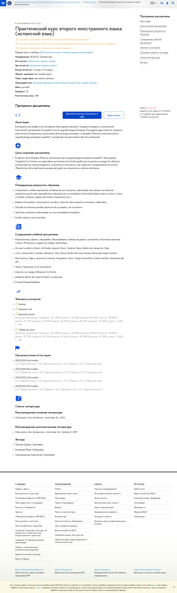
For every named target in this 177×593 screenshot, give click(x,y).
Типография (139, 502)
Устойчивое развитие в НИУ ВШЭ (30, 498)
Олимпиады (60, 498)
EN (156, 3)
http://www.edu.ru (102, 569)
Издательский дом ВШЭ (144, 493)
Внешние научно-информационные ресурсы (110, 522)
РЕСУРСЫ (139, 484)
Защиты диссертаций (103, 507)
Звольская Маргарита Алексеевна (49, 82)
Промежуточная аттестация (154, 52)
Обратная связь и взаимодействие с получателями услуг (71, 540)
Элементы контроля (150, 47)
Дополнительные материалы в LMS (82, 115)
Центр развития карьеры (66, 525)
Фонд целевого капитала (26, 521)
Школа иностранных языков (41, 61)
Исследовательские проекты (107, 493)
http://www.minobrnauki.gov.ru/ (29, 569)
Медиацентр (139, 507)
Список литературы (150, 57)
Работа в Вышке (22, 558)
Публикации (139, 516)
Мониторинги (100, 498)
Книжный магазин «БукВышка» (147, 498)
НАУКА (98, 484)
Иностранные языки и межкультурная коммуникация (66, 52)
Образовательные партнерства (69, 535)
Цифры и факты (22, 489)
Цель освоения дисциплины (153, 25)
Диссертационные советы (106, 502)
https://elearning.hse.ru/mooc (147, 569)
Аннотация (145, 21)
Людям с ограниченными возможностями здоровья (26, 548)
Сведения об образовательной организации (29, 541)
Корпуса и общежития (25, 507)
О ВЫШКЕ (20, 484)
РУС (152, 3)
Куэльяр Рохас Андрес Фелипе (82, 82)
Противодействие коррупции (28, 525)
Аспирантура (60, 516)
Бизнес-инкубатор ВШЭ (65, 530)
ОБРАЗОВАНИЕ (63, 484)
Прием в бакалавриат (64, 502)
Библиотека (139, 489)
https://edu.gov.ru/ (63, 569)
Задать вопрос (114, 115)
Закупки (18, 512)
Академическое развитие (105, 512)
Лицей (58, 489)
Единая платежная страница (27, 554)
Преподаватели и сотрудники (29, 502)
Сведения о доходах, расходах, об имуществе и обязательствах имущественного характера (31, 533)
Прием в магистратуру (65, 512)
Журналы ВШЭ (140, 512)
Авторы (144, 62)
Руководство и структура (27, 493)
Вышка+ (58, 507)
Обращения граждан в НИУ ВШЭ (30, 516)
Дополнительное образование (69, 521)
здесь (154, 585)
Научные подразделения (105, 489)
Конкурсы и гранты (103, 516)
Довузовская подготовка (66, 493)
